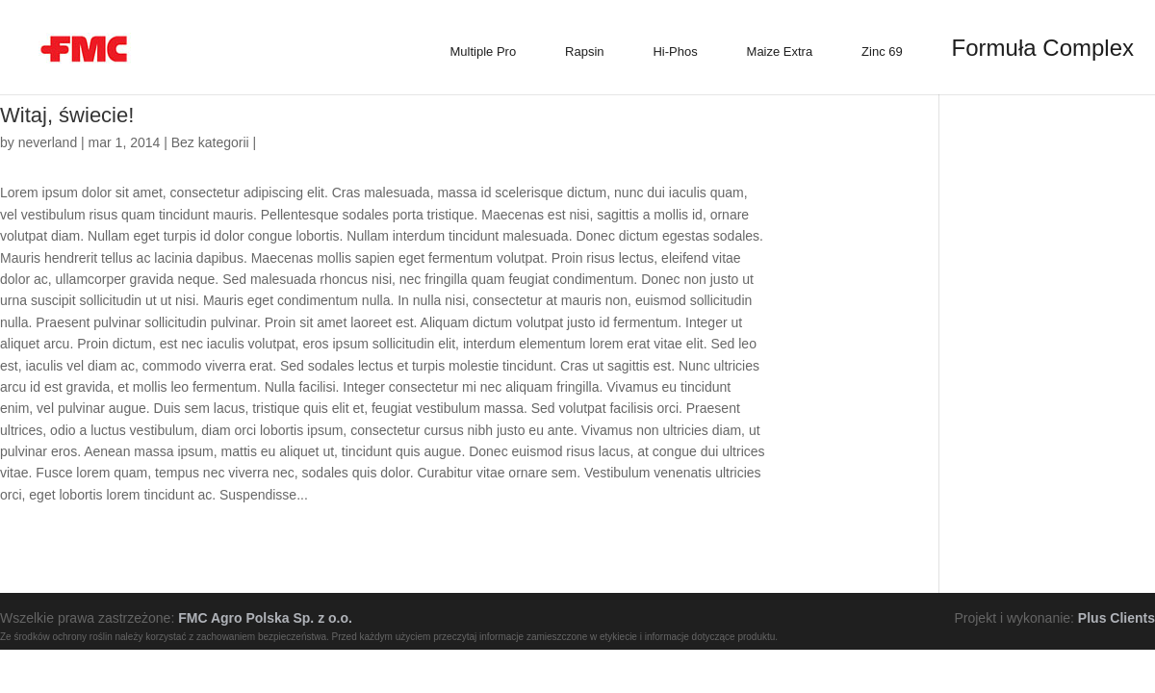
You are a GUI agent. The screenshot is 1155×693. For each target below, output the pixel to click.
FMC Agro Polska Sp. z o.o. (265, 618)
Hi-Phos (675, 51)
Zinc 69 (882, 51)
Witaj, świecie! (67, 115)
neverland (48, 142)
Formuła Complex (1043, 48)
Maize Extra (780, 51)
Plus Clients (1116, 618)
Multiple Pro (483, 51)
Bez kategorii (210, 142)
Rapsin (584, 51)
